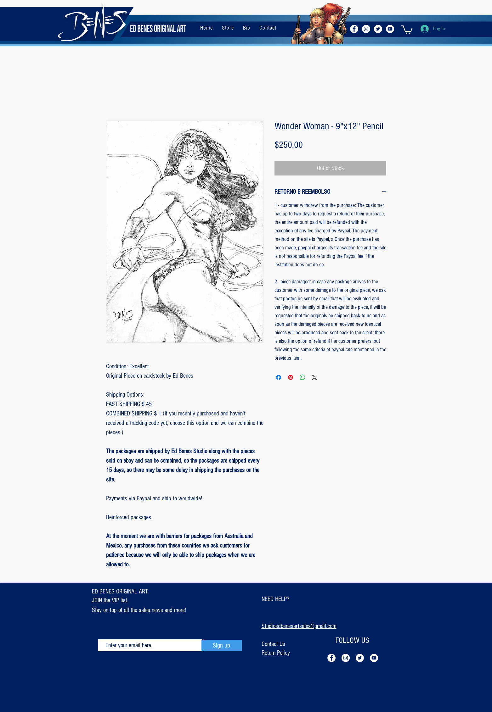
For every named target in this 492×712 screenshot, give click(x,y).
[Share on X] (314, 377)
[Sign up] (221, 645)
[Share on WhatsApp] (302, 377)
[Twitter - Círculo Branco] (378, 29)
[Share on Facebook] (278, 377)
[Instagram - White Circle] (366, 29)
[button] (407, 29)
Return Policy (276, 652)
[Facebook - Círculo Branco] (354, 29)
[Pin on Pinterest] (290, 377)
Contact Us (273, 644)
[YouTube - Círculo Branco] (390, 29)
